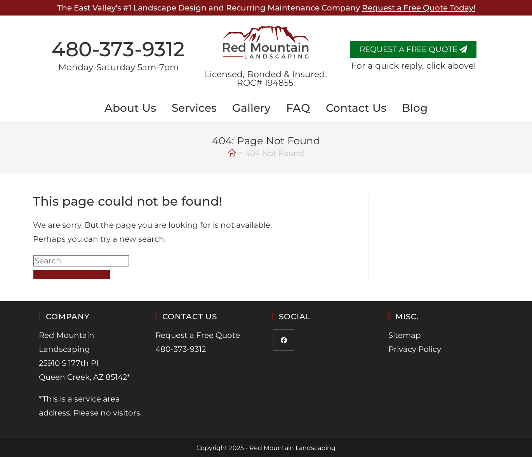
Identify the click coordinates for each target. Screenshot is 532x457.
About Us (130, 107)
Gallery (251, 107)
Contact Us (356, 107)
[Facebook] (283, 340)
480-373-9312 (118, 49)
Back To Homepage (71, 274)
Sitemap (404, 335)
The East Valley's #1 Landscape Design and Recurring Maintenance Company (266, 7)
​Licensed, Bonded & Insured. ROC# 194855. (266, 78)
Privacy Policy (414, 349)
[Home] (232, 153)
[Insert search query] (81, 261)
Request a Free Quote (197, 335)
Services (194, 107)
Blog (415, 107)
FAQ (298, 107)
